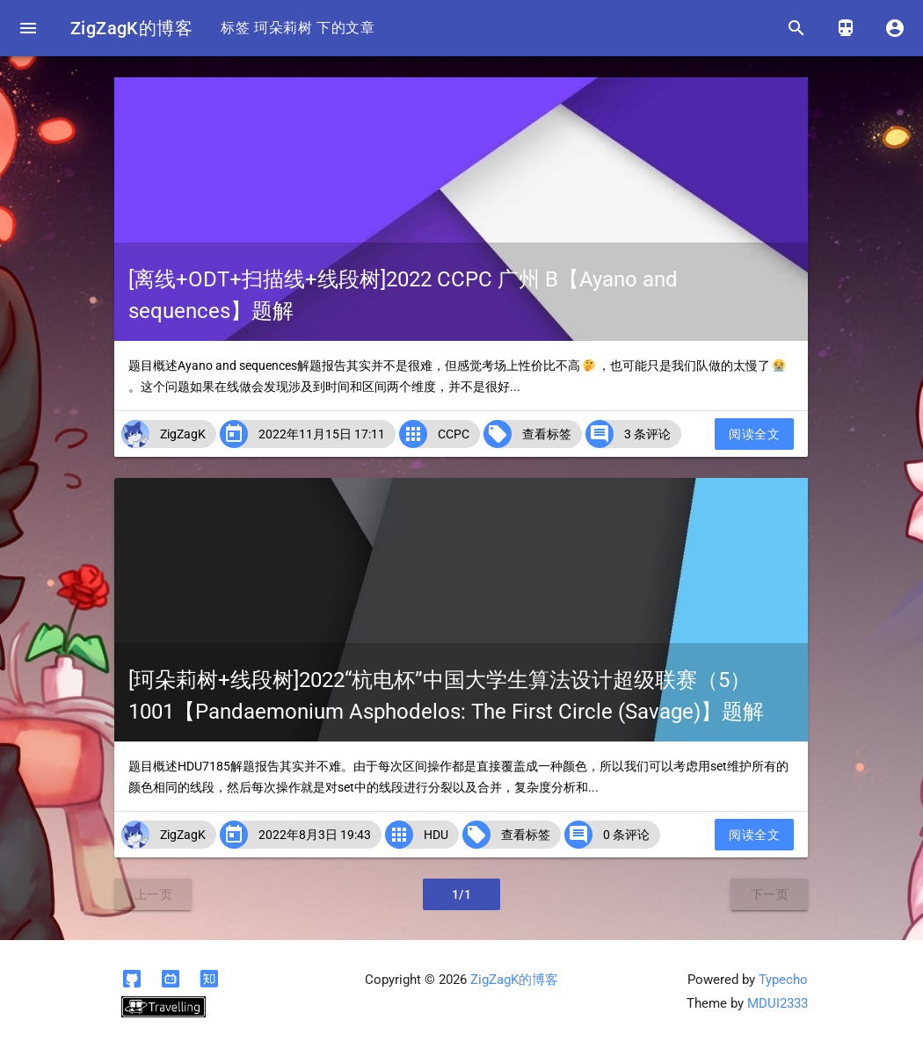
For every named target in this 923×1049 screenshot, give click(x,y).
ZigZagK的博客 (131, 28)
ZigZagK (183, 434)
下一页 (770, 894)
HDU (436, 835)
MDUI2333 (777, 1003)
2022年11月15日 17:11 (321, 434)
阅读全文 (754, 434)
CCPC (453, 434)
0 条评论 (626, 835)
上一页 (153, 894)
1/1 (462, 894)
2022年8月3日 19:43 (314, 835)
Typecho (783, 980)
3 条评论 (647, 434)
